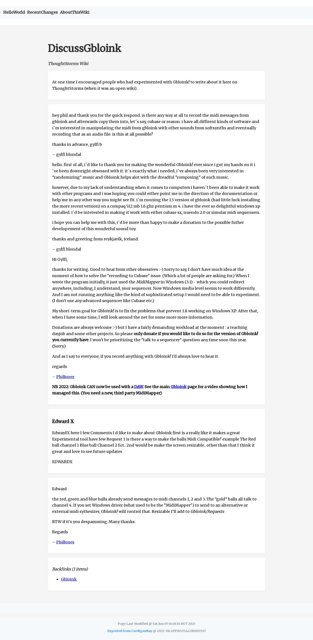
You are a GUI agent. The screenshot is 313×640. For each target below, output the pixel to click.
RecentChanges (42, 12)
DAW (138, 386)
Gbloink (178, 386)
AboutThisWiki (74, 12)
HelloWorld (14, 12)
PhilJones (65, 376)
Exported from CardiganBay (129, 631)
